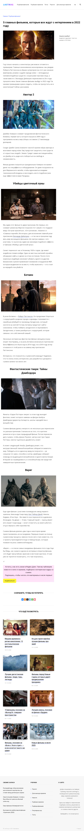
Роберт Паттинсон (25, 316)
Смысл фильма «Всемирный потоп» (13, 805)
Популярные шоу (37, 809)
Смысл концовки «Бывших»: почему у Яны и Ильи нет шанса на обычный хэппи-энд (13, 798)
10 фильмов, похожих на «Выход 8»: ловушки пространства (15, 712)
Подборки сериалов (38, 801)
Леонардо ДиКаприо (21, 236)
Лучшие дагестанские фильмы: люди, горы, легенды (14, 676)
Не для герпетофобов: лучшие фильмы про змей (41, 641)
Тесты (34, 814)
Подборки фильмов (37, 805)
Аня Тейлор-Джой (35, 514)
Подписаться (9, 581)
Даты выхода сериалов (39, 792)
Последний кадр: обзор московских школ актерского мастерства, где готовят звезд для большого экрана (13, 789)
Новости (34, 797)
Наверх (78, 827)
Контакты (16, 827)
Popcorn (34, 788)
